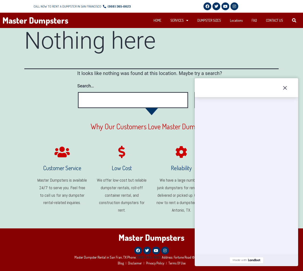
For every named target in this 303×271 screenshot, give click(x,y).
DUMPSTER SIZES (209, 20)
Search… (85, 85)
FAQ (254, 20)
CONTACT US (274, 20)
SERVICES (179, 20)
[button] (294, 20)
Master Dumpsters (35, 20)
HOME (157, 20)
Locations (236, 20)
